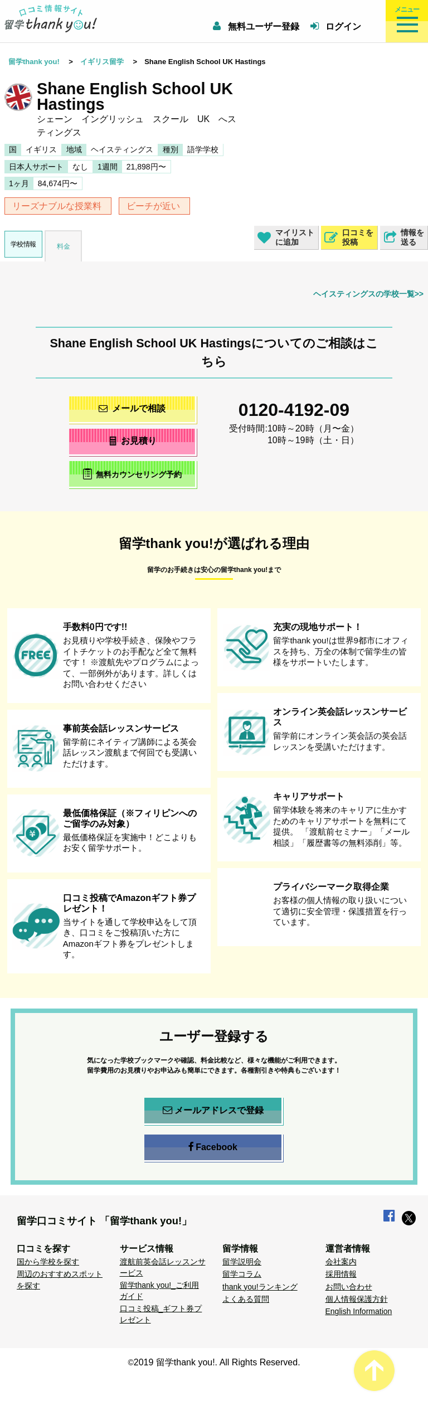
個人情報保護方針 (356, 1299)
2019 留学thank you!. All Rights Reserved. (217, 1362)
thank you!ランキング (260, 1286)
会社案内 (341, 1261)
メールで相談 (132, 408)
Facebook (212, 1147)
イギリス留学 (102, 61)
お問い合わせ (348, 1286)
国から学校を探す (48, 1261)
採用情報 (341, 1273)
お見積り (132, 440)
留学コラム (241, 1273)
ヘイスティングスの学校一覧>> (368, 293)
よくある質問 (245, 1299)
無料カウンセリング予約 (132, 473)
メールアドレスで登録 (213, 1111)
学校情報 (23, 244)
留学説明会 (241, 1261)
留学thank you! (34, 61)
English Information (358, 1311)
